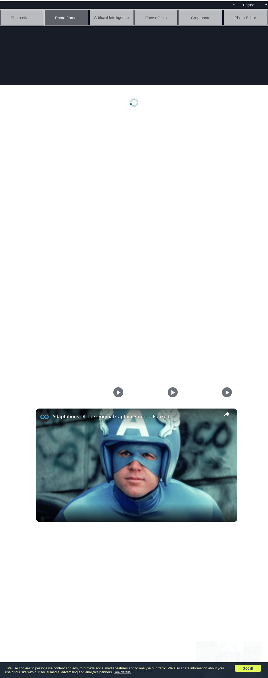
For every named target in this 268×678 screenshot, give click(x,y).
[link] (44, 417)
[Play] (171, 392)
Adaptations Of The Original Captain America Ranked (110, 416)
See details (122, 672)
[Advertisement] (135, 156)
